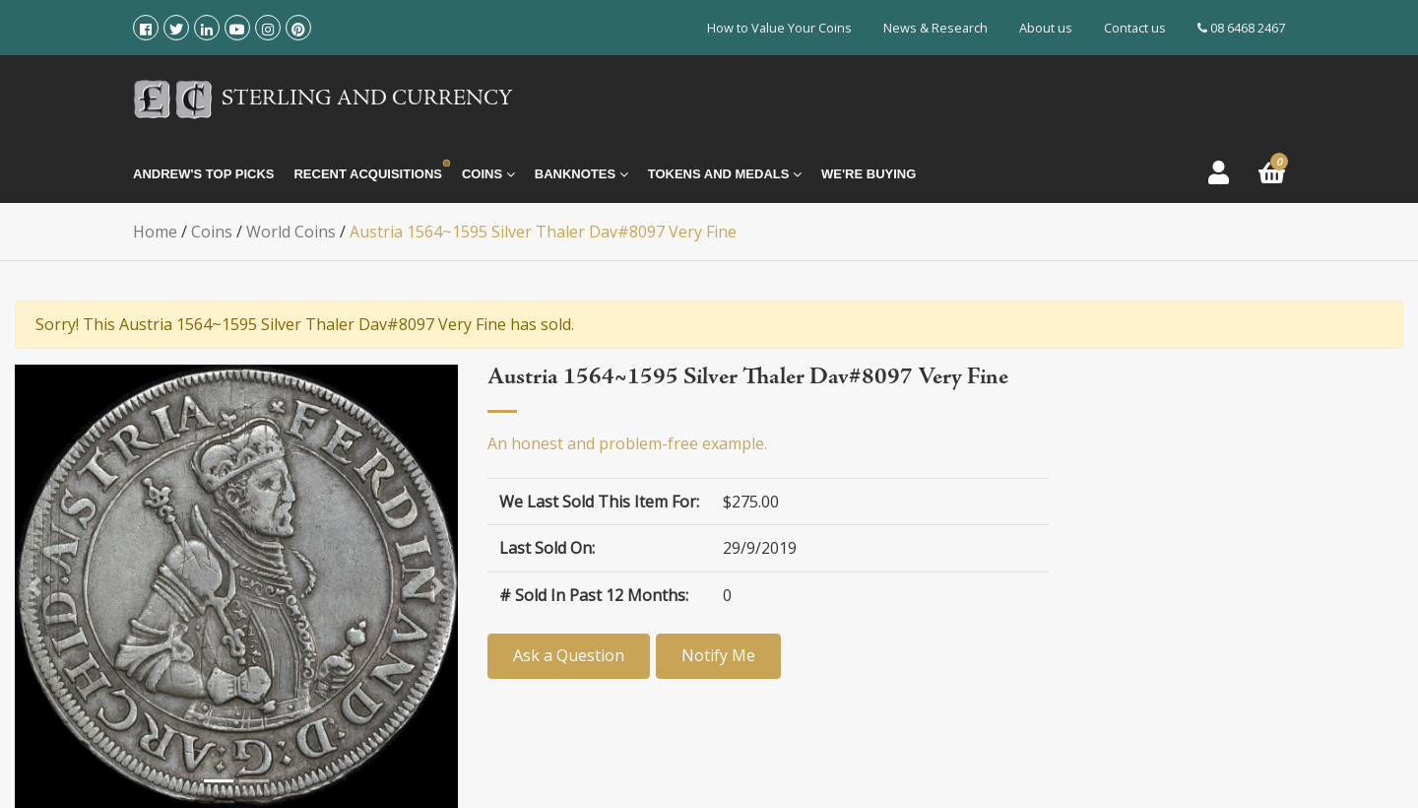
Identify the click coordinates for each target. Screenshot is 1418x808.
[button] (34, 586)
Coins (488, 174)
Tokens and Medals (725, 174)
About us (1045, 27)
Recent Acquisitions (367, 174)
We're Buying (868, 174)
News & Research (935, 27)
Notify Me (732, 655)
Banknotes (581, 174)
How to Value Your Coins (779, 27)
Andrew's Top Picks (203, 174)
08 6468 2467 (1241, 27)
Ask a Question (568, 655)
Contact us (1135, 27)
